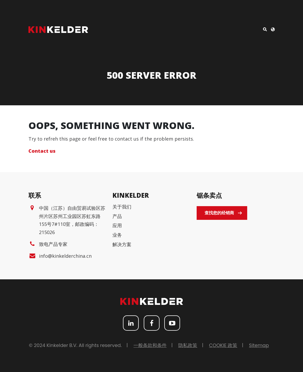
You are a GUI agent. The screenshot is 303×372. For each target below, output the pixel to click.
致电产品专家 (53, 244)
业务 (117, 235)
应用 (117, 225)
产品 (117, 216)
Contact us (42, 151)
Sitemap (259, 345)
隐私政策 (187, 345)
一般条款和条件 (150, 345)
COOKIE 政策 (223, 345)
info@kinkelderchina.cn (65, 256)
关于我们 (121, 207)
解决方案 (121, 244)
